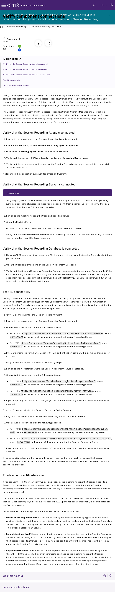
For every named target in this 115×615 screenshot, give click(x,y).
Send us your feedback (16, 587)
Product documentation (29, 5)
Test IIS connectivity (13, 80)
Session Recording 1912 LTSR (45, 26)
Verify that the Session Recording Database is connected (28, 74)
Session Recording (17, 26)
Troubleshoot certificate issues (18, 85)
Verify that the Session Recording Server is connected (27, 69)
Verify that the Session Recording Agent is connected (27, 64)
